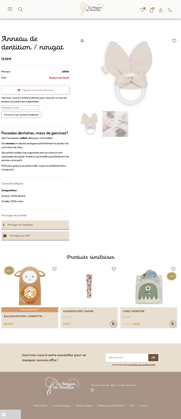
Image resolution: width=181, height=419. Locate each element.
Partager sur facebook (18, 224)
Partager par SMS (16, 235)
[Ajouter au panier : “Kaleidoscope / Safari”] (113, 324)
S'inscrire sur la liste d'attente (21, 114)
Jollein (65, 71)
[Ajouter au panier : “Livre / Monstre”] (172, 324)
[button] (174, 41)
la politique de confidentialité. (142, 364)
